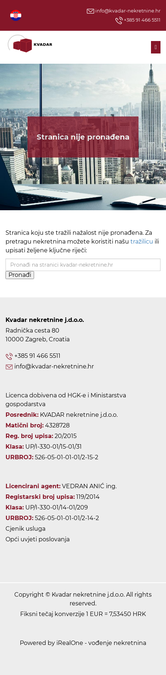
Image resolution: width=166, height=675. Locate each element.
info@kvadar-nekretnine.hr (124, 11)
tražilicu (141, 241)
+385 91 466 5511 (138, 20)
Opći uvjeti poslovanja (37, 539)
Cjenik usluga (25, 528)
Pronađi (19, 274)
